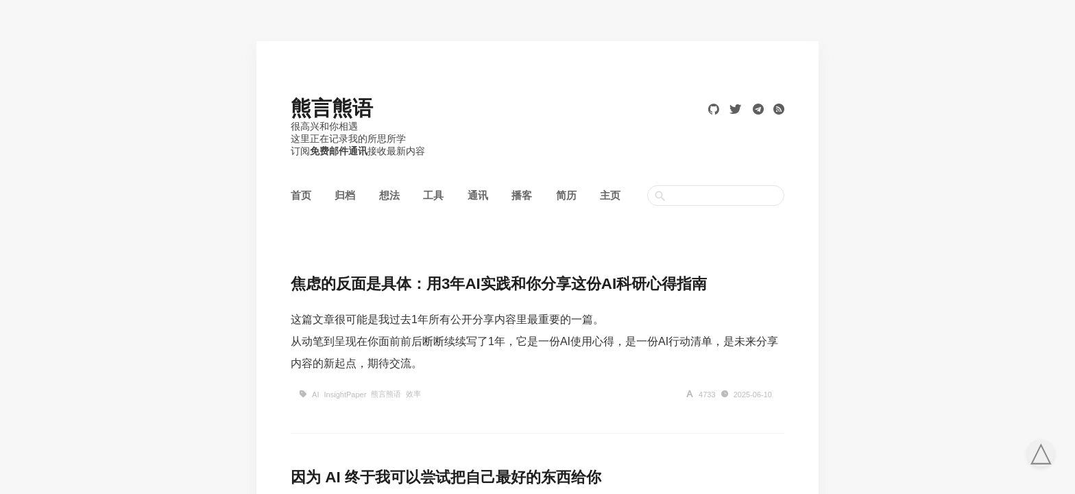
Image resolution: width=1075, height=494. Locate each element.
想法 (389, 195)
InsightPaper (345, 394)
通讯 (478, 195)
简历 (566, 195)
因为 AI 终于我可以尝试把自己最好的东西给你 (446, 477)
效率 (413, 394)
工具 (433, 195)
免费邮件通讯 (338, 150)
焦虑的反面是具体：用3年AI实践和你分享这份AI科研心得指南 (499, 283)
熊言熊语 (332, 108)
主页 (610, 195)
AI (315, 394)
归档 (345, 195)
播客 (521, 195)
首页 (301, 195)
